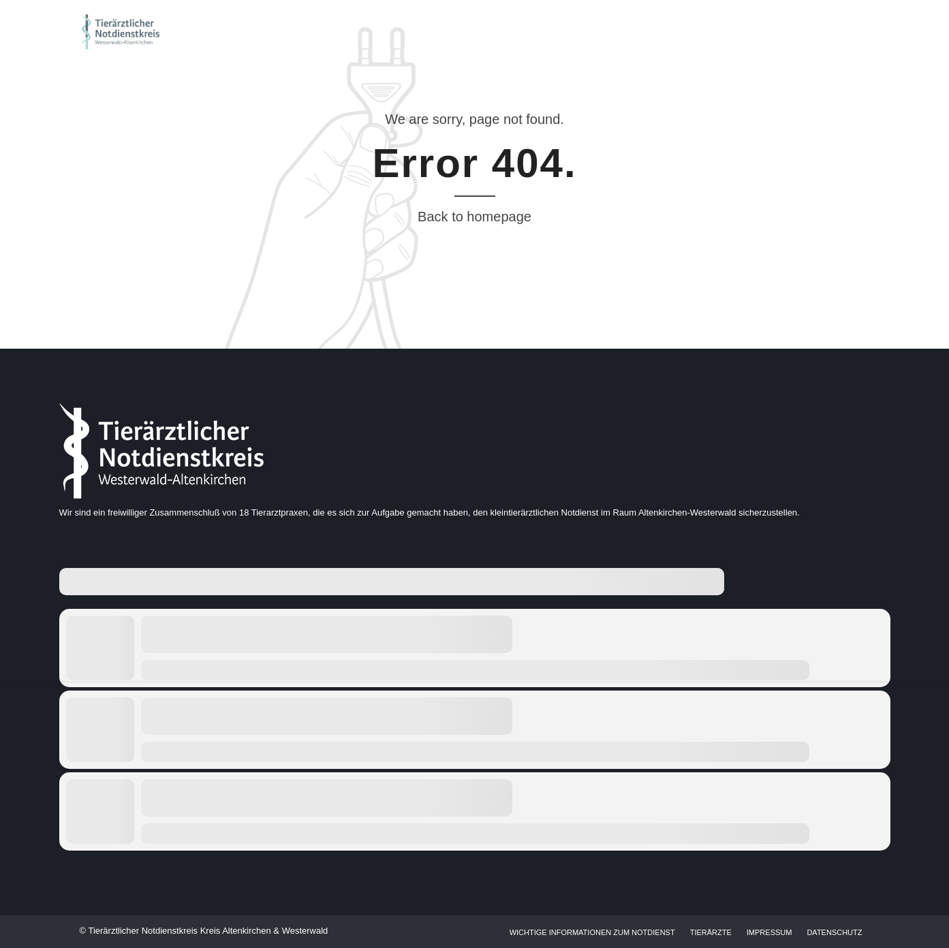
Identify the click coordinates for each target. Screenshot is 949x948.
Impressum (769, 932)
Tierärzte (711, 932)
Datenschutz (834, 932)
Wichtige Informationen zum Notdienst (592, 932)
